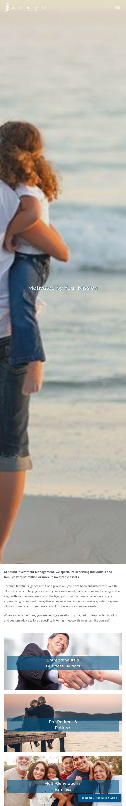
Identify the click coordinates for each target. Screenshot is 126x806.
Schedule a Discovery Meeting (99, 798)
